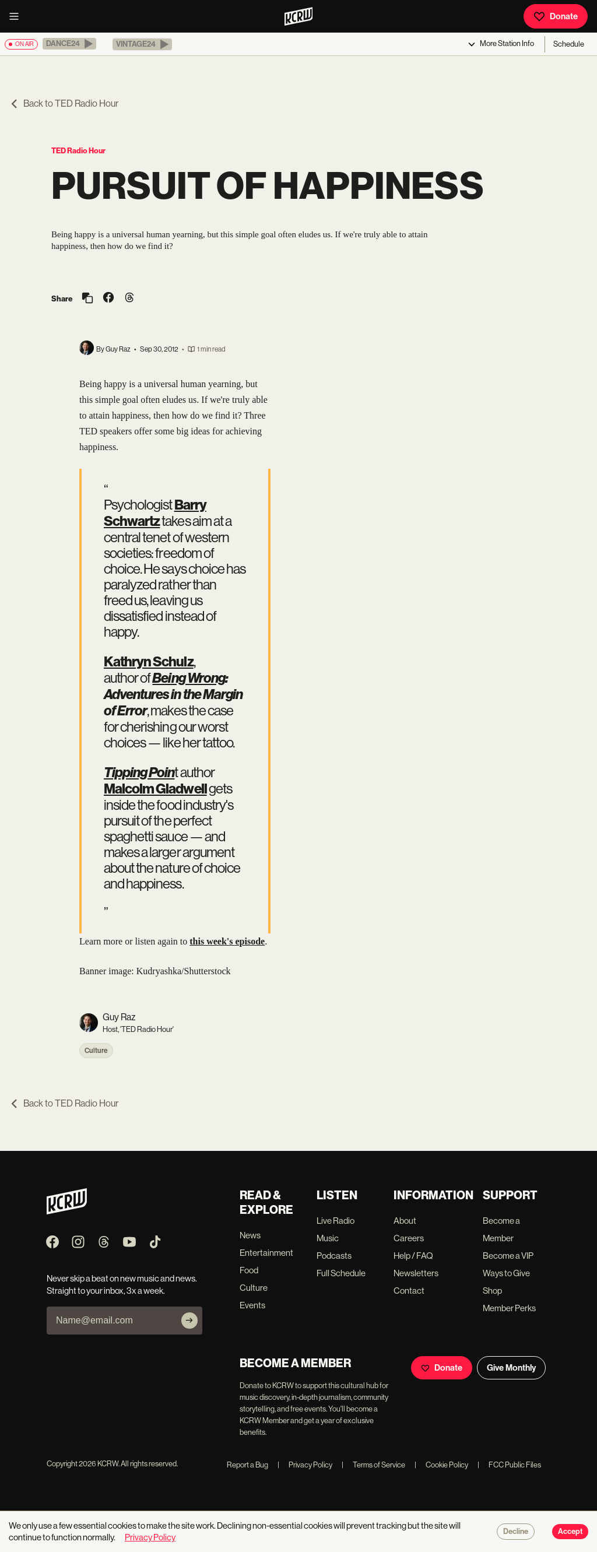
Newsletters (416, 1273)
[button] (69, 44)
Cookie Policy (441, 1464)
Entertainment (266, 1253)
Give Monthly (511, 1368)
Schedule (568, 44)
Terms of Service (373, 1464)
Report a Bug (247, 1464)
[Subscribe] (189, 1320)
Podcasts (334, 1255)
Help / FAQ (413, 1255)
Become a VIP (508, 1255)
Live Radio (335, 1221)
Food (249, 1270)
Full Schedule (341, 1273)
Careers (409, 1238)
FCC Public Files (509, 1464)
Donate (555, 16)
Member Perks (509, 1308)
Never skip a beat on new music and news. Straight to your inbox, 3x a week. (122, 1284)
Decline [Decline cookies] (515, 1531)
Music (328, 1238)
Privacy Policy (305, 1464)
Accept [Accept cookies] (570, 1531)
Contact (409, 1290)
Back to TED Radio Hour (63, 103)
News (250, 1235)
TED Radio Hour (78, 150)
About (405, 1221)
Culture (96, 1051)
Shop (492, 1290)
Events (252, 1305)
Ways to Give (506, 1273)
